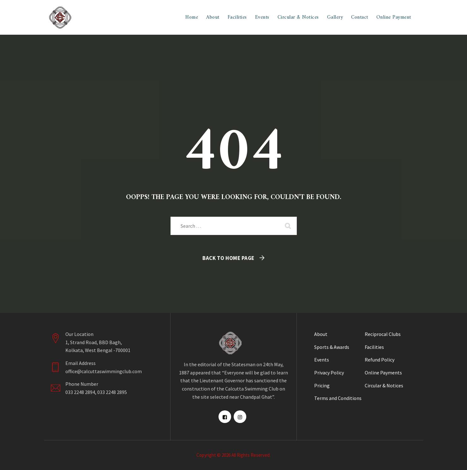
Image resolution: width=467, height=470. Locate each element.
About (212, 17)
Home (191, 17)
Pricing (322, 385)
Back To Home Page (228, 258)
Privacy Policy (329, 372)
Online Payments (383, 372)
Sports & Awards (331, 347)
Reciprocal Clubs (383, 334)
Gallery (335, 17)
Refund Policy (379, 359)
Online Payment (393, 17)
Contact (359, 17)
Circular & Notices (298, 17)
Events (262, 17)
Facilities (237, 17)
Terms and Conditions (338, 398)
